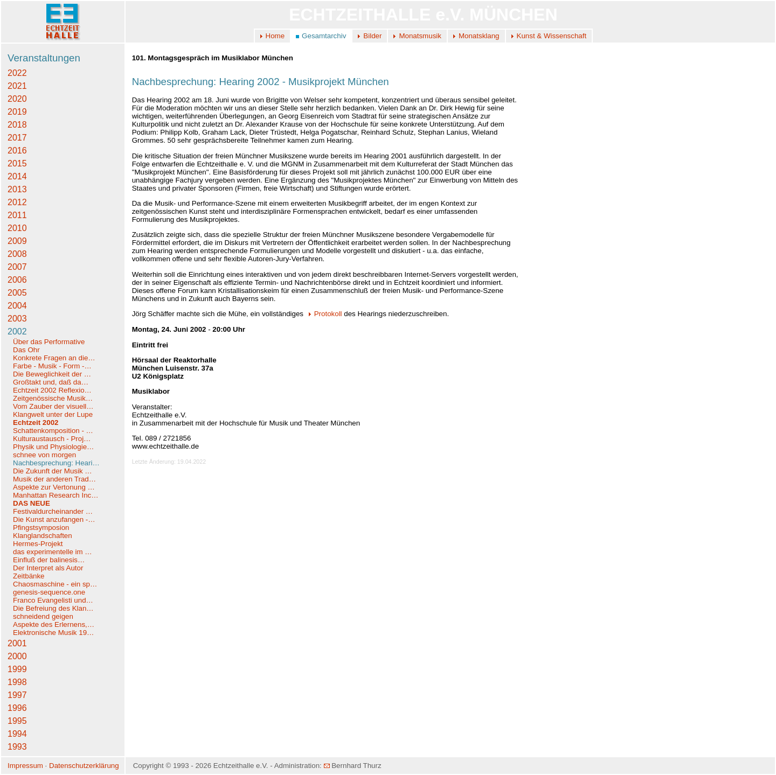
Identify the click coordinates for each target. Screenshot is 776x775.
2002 (17, 331)
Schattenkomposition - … (53, 431)
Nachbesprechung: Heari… (56, 463)
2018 (17, 124)
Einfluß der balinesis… (49, 560)
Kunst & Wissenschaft (552, 36)
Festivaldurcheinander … (53, 511)
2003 (17, 318)
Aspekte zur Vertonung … (54, 487)
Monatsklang (479, 36)
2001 (17, 643)
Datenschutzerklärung (84, 766)
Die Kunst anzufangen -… (54, 519)
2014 (17, 176)
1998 (17, 682)
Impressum (25, 766)
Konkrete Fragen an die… (54, 358)
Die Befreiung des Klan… (53, 608)
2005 (17, 292)
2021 (17, 85)
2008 (17, 254)
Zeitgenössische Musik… (53, 398)
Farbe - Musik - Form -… (52, 366)
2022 (17, 73)
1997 (17, 695)
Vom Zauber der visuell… (53, 406)
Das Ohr (26, 350)
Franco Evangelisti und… (53, 600)
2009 (17, 241)
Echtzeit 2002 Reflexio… (52, 390)
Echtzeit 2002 (35, 422)
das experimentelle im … (52, 552)
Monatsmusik (420, 36)
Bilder (372, 36)
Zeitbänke (29, 576)
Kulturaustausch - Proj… (52, 439)
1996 (17, 708)
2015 (17, 163)
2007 (17, 266)
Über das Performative (49, 342)
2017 (17, 137)
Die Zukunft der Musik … (52, 471)
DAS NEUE (31, 503)
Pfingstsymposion (41, 527)
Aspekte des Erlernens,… (53, 624)
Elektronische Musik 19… (53, 633)
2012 (17, 202)
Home (275, 36)
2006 (17, 279)
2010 (17, 228)
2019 (17, 111)
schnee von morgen (44, 455)
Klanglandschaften (42, 536)
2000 (17, 656)
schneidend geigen (43, 616)
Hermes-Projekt (38, 544)
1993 (17, 746)
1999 (17, 669)
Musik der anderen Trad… (54, 479)
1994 (17, 733)
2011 (17, 215)
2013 (17, 189)
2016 (17, 150)
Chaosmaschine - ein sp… (55, 584)
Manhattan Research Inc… (56, 495)
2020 (17, 98)
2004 (17, 305)
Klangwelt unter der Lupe (53, 414)
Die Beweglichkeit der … (52, 374)
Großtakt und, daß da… (50, 382)
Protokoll (324, 314)
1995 (17, 720)
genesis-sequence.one (49, 592)
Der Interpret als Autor (48, 568)
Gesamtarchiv (324, 36)
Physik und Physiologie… (53, 447)
